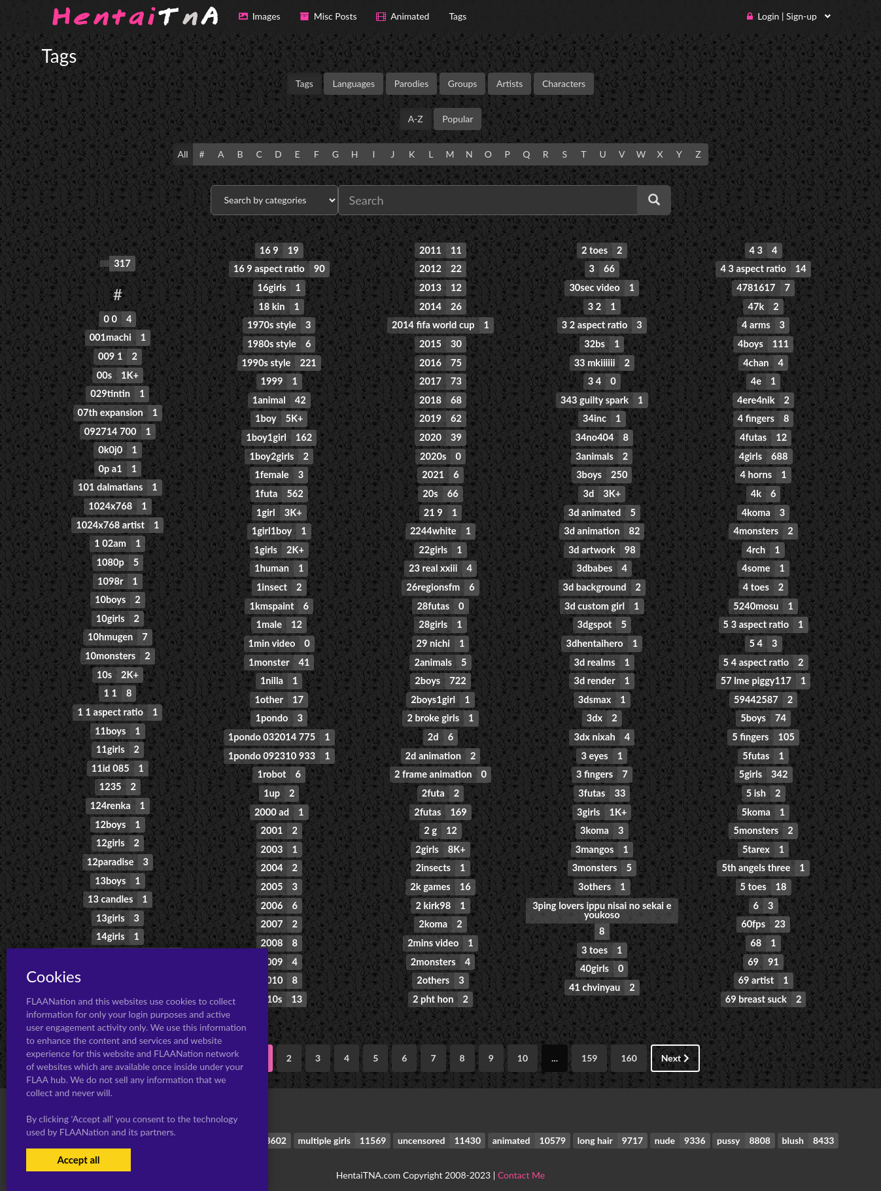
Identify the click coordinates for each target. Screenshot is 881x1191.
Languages (353, 83)
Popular (457, 118)
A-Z (415, 118)
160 (628, 1041)
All (182, 154)
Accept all (78, 1159)
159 (589, 1041)
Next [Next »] (675, 1041)
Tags (304, 83)
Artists (509, 83)
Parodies (411, 83)
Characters (563, 83)
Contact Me (521, 1158)
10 (522, 1041)
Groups (462, 83)
